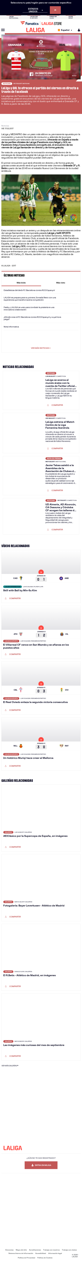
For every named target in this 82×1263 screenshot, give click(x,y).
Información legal (55, 1253)
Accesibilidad (40, 1253)
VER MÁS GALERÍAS (10, 1065)
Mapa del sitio (21, 1250)
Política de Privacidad (26, 1258)
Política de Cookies (44, 1258)
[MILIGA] (78, 30)
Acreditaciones (35, 1250)
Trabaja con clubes (69, 1250)
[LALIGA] (35, 30)
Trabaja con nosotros (51, 1250)
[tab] (21, 282)
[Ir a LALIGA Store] (41, 23)
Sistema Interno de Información (20, 1253)
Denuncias (9, 1250)
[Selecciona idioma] (65, 30)
